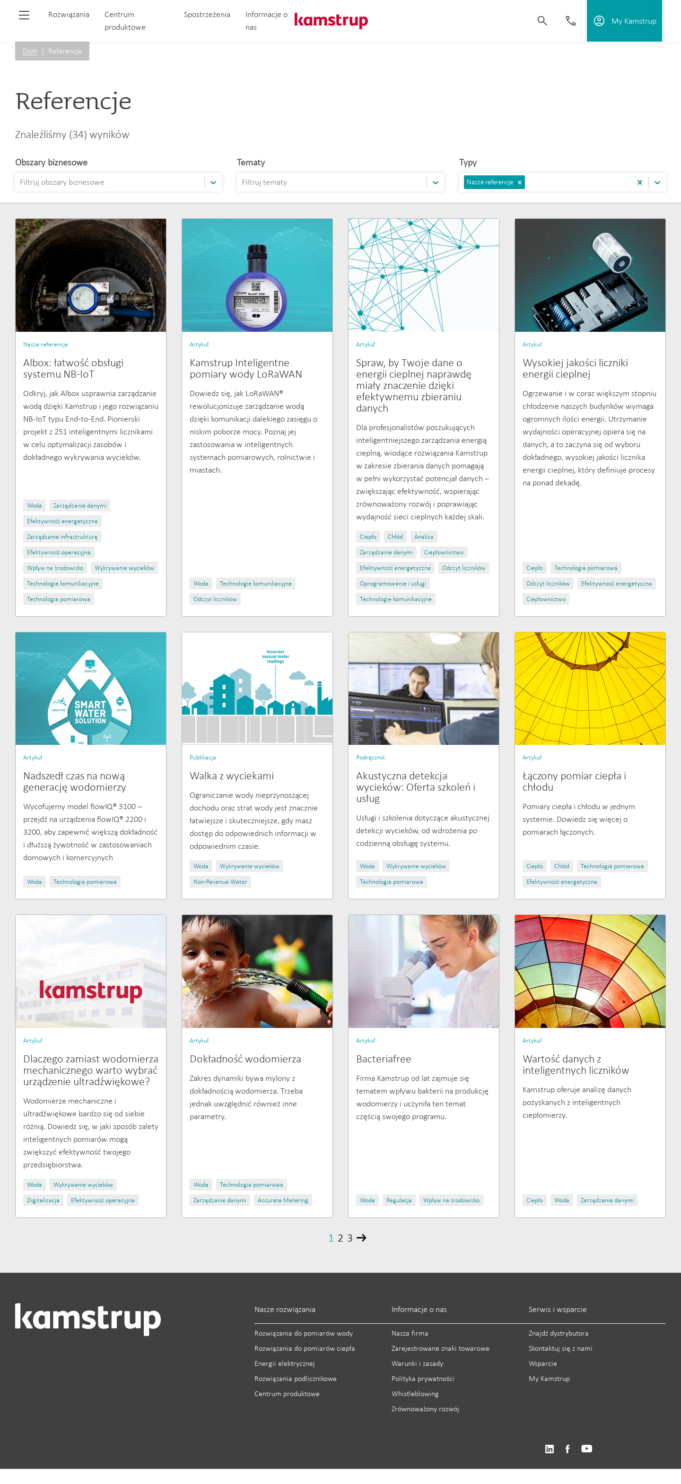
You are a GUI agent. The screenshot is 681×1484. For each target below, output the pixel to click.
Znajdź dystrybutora (559, 1333)
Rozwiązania (68, 14)
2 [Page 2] (340, 1237)
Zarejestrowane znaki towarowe (440, 1348)
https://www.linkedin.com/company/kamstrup (549, 1449)
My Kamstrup (549, 1378)
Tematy (251, 162)
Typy (468, 162)
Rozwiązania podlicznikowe (295, 1378)
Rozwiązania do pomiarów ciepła (304, 1348)
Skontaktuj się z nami (561, 1348)
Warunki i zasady (417, 1363)
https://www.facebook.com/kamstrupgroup (567, 1449)
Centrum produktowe (287, 1393)
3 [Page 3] (350, 1237)
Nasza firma (410, 1333)
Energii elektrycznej (284, 1363)
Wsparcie (543, 1363)
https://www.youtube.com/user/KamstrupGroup (587, 1449)
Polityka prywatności (423, 1378)
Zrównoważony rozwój (425, 1408)
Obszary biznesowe (51, 162)
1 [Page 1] (331, 1237)
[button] (520, 182)
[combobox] (21, 182)
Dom (30, 50)
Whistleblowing (415, 1393)
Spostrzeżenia (207, 14)
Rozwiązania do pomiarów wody (303, 1333)
